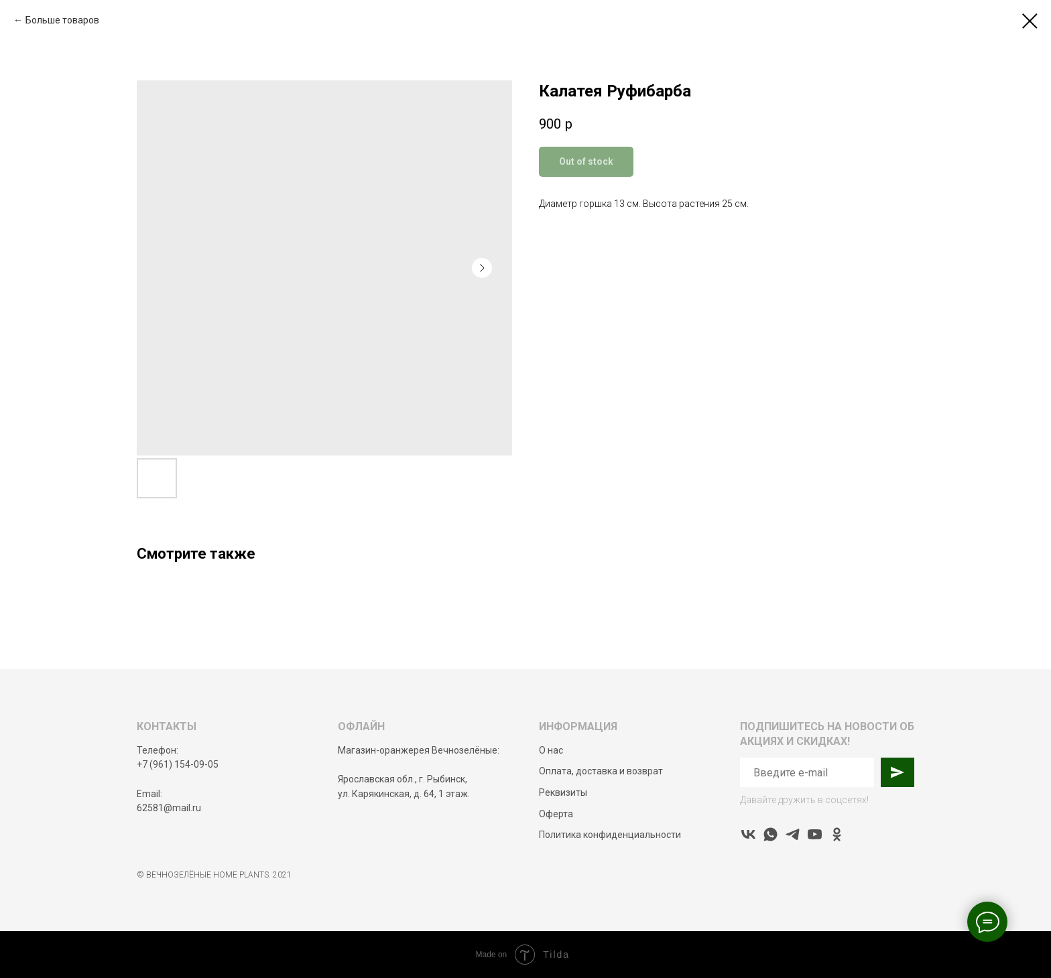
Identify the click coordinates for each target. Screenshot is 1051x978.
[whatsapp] (770, 834)
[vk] (748, 834)
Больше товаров (62, 20)
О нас (551, 750)
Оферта (556, 814)
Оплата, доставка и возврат (601, 771)
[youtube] (814, 834)
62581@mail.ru (169, 807)
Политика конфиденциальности (610, 834)
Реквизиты (563, 792)
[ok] (836, 834)
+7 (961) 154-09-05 (178, 764)
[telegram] (792, 834)
